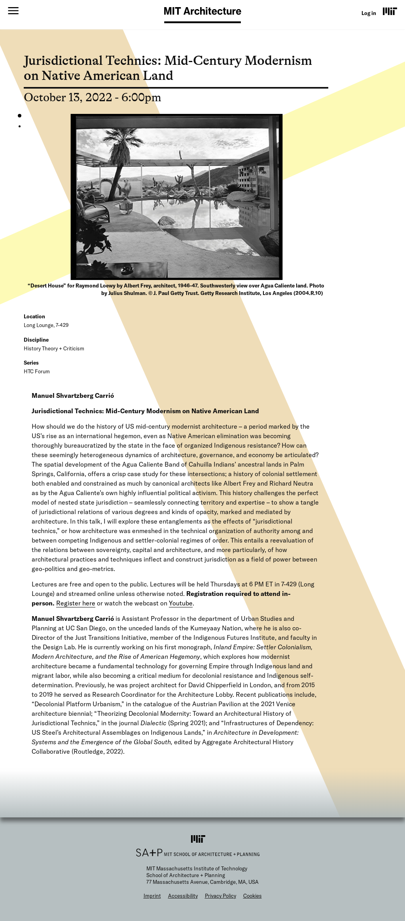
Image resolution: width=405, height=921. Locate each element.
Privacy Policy (220, 896)
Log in (368, 13)
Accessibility (183, 896)
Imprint (152, 896)
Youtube (181, 603)
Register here (75, 603)
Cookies (252, 896)
